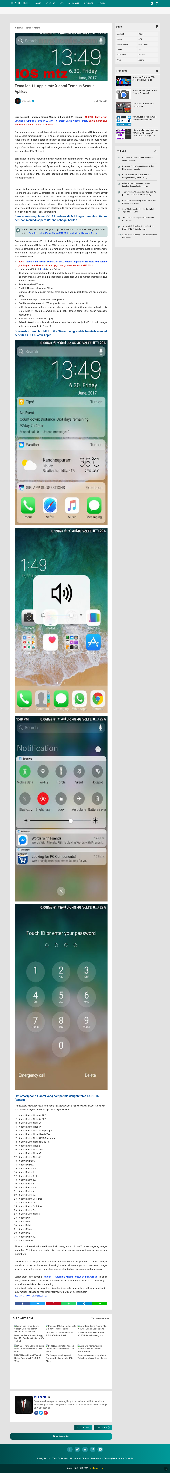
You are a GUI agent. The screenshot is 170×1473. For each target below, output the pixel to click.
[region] (85, 7)
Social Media (122, 44)
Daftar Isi (129, 1458)
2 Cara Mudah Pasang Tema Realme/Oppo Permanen (139, 236)
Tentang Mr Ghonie (113, 1458)
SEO (61, 3)
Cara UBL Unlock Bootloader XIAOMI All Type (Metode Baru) (138, 210)
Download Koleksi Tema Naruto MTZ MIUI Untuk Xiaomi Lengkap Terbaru (63, 233)
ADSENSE (50, 3)
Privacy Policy (43, 1458)
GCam (141, 34)
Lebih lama (101, 1427)
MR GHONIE (20, 3)
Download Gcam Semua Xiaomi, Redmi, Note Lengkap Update (138, 167)
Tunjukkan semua (100, 1318)
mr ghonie (26, 101)
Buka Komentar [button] (61, 1436)
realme (141, 55)
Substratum (143, 44)
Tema (140, 49)
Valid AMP (121, 55)
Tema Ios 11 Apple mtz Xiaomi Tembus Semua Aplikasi (55, 89)
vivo (119, 60)
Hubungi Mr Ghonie (79, 1458)
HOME (38, 3)
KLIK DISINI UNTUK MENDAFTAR (31, 1295)
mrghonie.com (96, 1468)
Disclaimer (96, 1458)
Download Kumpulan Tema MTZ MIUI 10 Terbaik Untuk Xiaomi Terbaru (51, 120)
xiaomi (141, 60)
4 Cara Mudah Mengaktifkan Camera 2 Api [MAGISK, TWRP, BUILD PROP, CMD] (139, 193)
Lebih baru (85, 1427)
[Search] (157, 3)
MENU (101, 3)
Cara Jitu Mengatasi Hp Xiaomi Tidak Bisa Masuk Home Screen (139, 201)
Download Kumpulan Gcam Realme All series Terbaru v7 (137, 159)
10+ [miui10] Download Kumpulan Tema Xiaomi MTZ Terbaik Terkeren (138, 227)
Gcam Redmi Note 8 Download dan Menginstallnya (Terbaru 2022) (136, 176)
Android (120, 34)
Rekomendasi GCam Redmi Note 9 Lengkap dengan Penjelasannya (136, 184)
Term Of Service (60, 1458)
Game (119, 39)
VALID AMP (73, 3)
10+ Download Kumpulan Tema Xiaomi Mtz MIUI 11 (138, 219)
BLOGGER (88, 3)
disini (42, 269)
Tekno (119, 49)
